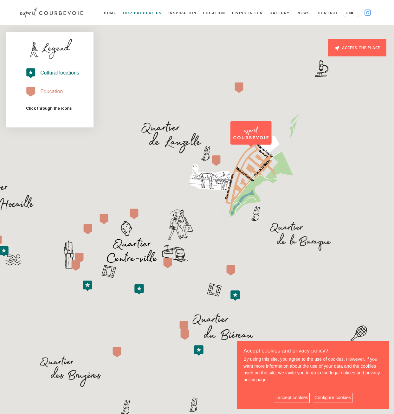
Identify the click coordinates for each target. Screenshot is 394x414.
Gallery (279, 13)
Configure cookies (332, 397)
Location (214, 13)
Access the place (357, 48)
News (303, 13)
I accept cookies (291, 397)
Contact (327, 13)
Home (109, 13)
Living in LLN (246, 13)
